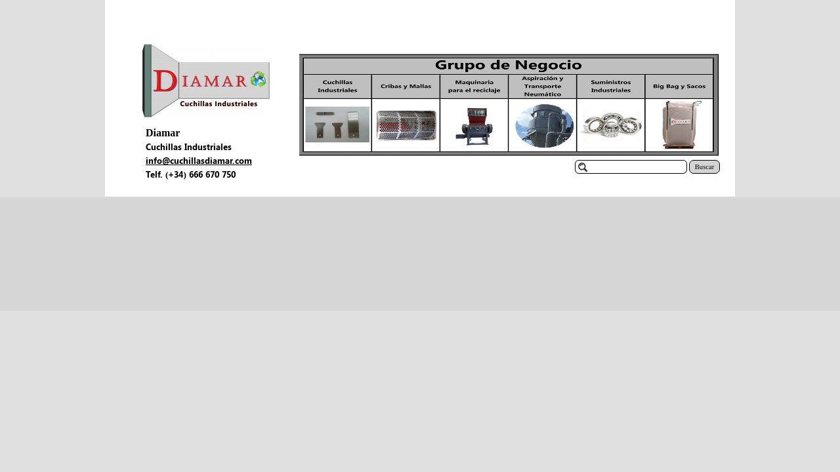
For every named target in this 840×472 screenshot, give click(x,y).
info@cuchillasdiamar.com (199, 160)
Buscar (705, 166)
